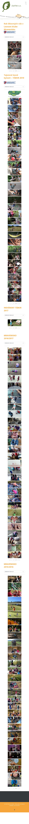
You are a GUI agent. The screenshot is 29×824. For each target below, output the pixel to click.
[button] (14, 37)
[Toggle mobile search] (26, 4)
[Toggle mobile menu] (26, 2)
